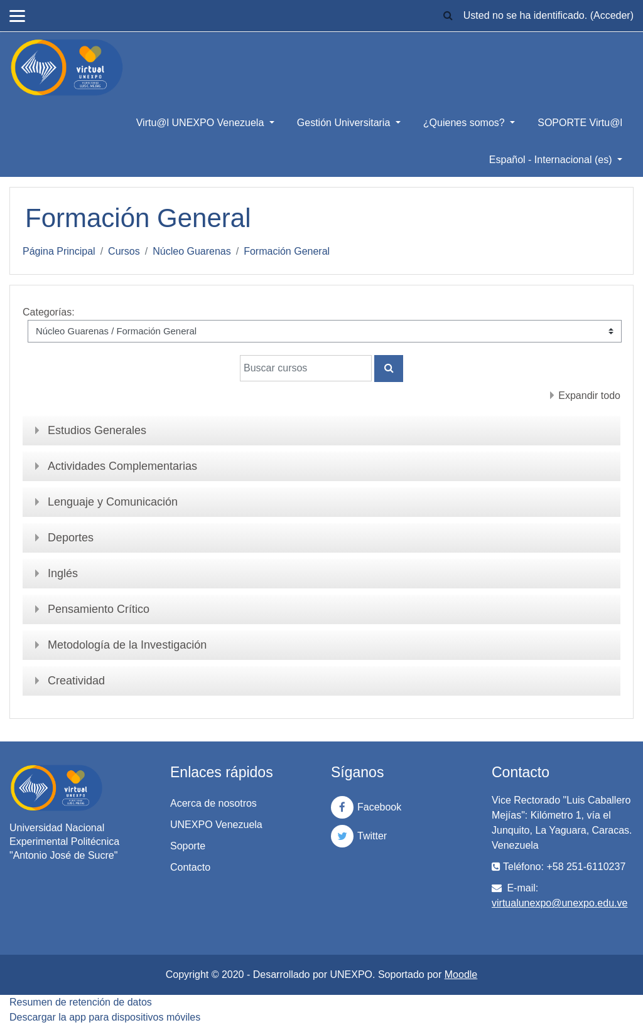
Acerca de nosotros (213, 803)
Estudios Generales (97, 430)
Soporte (187, 846)
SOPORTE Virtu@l (580, 122)
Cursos (124, 251)
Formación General (287, 251)
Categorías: (49, 312)
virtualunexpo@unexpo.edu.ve (559, 903)
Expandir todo (589, 395)
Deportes (71, 537)
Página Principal (59, 251)
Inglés (63, 573)
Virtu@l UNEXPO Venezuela (201, 122)
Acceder (611, 15)
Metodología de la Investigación (127, 645)
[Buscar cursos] (306, 368)
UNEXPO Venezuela (216, 824)
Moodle (461, 974)
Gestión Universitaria (345, 122)
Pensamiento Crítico (98, 609)
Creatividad (76, 680)
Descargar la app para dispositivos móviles (104, 1017)
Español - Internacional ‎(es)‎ (552, 159)
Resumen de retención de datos (80, 1002)
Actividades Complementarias (122, 466)
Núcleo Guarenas (192, 251)
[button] (448, 15)
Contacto (190, 867)
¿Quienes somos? (465, 122)
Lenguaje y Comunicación (113, 502)
